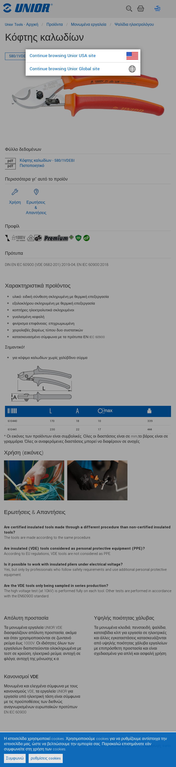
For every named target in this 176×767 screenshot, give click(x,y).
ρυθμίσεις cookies (46, 758)
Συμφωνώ (15, 758)
